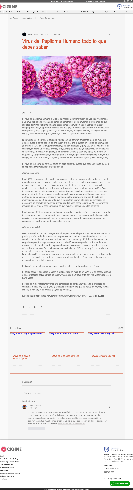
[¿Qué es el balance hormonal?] (66, 342)
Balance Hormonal (7, 476)
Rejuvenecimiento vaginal (103, 356)
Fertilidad (4, 470)
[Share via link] (41, 307)
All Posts (14, 18)
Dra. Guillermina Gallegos (9, 459)
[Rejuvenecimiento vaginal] (105, 342)
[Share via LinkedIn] (35, 307)
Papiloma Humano (7, 467)
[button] (36, 12)
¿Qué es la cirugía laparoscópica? (21, 357)
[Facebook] (131, 1)
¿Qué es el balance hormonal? (66, 356)
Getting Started (29, 18)
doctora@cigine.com (112, 478)
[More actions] (109, 34)
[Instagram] (128, 1)
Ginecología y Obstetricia (9, 462)
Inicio (2, 456)
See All (120, 328)
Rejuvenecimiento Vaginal (10, 473)
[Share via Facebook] (23, 307)
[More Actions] (109, 406)
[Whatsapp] (124, 1)
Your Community (47, 18)
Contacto (3, 479)
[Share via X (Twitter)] (29, 307)
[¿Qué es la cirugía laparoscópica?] (27, 342)
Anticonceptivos (6, 465)
